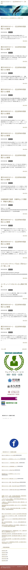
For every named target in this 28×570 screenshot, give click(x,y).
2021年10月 (4, 558)
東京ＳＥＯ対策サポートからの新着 (8, 455)
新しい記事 (3, 349)
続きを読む (25, 61)
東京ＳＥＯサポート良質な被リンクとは (9, 478)
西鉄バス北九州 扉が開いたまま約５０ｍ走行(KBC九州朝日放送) (14, 513)
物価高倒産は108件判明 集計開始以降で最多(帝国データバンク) (14, 533)
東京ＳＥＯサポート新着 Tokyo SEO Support (11, 482)
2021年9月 (4, 560)
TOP (12, 18)
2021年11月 (4, 556)
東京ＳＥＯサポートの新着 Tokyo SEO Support (11, 489)
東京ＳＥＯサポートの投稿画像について (9, 466)
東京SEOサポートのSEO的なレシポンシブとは (11, 473)
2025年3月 (4, 554)
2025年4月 (4, 552)
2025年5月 (4, 550)
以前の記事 (24, 349)
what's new (10, 32)
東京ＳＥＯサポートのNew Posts (8, 470)
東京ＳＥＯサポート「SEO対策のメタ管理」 (10, 462)
